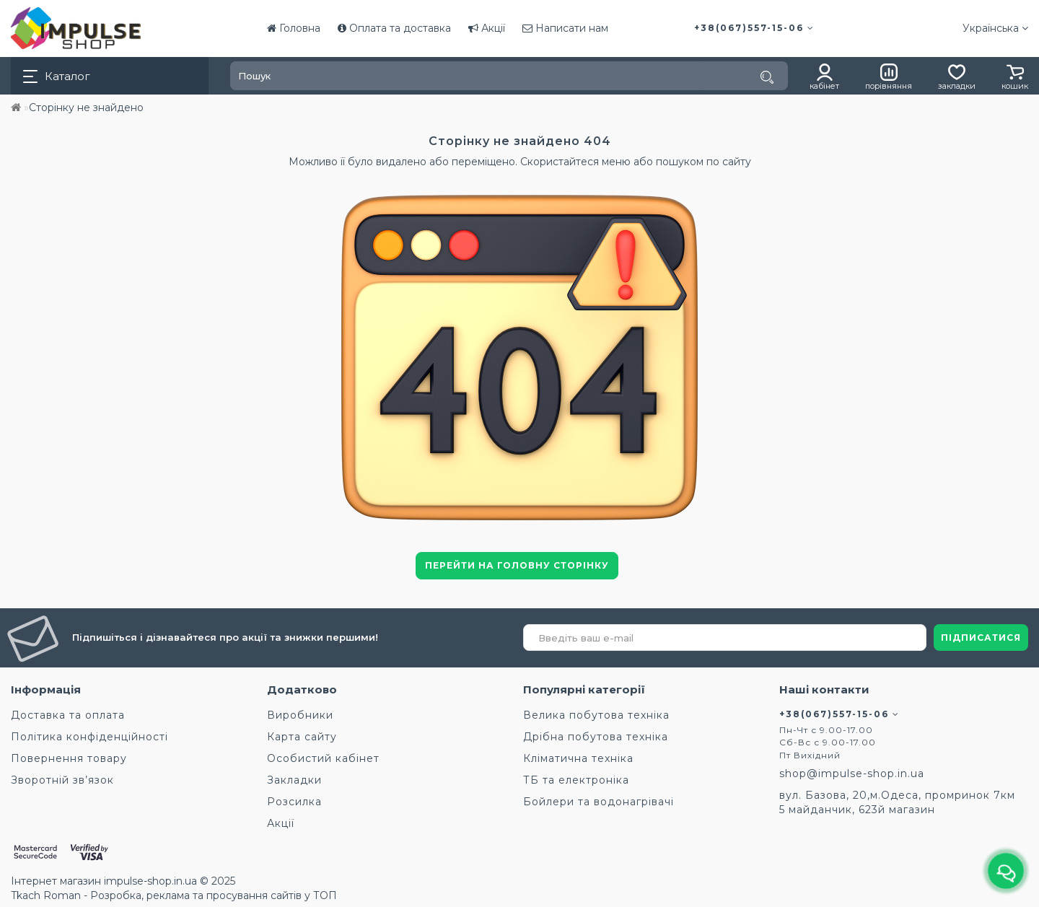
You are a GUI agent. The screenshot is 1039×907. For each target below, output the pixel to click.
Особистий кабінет (323, 758)
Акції (486, 28)
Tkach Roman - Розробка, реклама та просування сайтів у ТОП (174, 895)
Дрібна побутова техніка (595, 736)
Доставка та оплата (68, 715)
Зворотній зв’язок (62, 780)
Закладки (294, 780)
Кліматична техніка (578, 758)
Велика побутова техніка (596, 715)
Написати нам (565, 28)
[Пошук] (767, 77)
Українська (995, 28)
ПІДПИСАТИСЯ (981, 637)
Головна (293, 28)
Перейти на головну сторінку (517, 565)
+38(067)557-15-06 (754, 27)
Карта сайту (302, 736)
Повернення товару (69, 758)
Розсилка (294, 801)
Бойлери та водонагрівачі (598, 801)
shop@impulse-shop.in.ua (851, 773)
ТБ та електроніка (576, 780)
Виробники (300, 715)
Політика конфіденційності (89, 736)
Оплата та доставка (394, 28)
